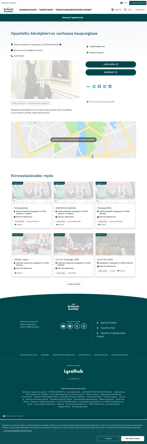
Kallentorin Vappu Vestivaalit (34, 392)
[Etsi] (128, 10)
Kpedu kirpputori (106, 399)
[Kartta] (116, 10)
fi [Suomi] (124, 2)
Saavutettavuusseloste (63, 355)
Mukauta (109, 438)
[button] (111, 102)
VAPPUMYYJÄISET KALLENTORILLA (96, 392)
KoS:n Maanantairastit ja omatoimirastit (66, 394)
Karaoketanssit (73, 392)
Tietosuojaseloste (28, 355)
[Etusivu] (9, 10)
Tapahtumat (46, 10)
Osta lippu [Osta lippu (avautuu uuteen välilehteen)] (109, 64)
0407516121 (19, 56)
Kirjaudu (140, 10)
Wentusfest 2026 (94, 397)
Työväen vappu (110, 397)
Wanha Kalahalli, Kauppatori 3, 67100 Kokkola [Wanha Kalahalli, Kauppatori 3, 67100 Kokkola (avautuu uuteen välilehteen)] (36, 44)
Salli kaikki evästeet (132, 438)
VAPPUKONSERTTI (56, 392)
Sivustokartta (101, 355)
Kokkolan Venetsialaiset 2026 (45, 397)
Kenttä (60, 404)
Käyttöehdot (84, 355)
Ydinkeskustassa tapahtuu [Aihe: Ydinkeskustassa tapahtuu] (38, 103)
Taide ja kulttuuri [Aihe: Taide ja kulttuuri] (18, 103)
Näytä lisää (74, 284)
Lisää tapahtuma (139, 3)
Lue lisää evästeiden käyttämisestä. (18, 431)
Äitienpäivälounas (79, 407)
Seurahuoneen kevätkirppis (85, 399)
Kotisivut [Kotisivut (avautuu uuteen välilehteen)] (109, 72)
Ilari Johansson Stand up (44, 404)
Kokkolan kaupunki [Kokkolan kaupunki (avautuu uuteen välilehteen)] (8, 3)
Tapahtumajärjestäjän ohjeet (74, 10)
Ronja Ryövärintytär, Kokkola (72, 397)
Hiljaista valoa (92, 394)
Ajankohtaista (28, 10)
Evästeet (45, 355)
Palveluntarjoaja (120, 355)
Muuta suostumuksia (14, 416)
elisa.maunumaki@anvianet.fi (28, 50)
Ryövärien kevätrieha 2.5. (76, 404)
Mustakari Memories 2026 (60, 399)
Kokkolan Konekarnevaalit (36, 399)
